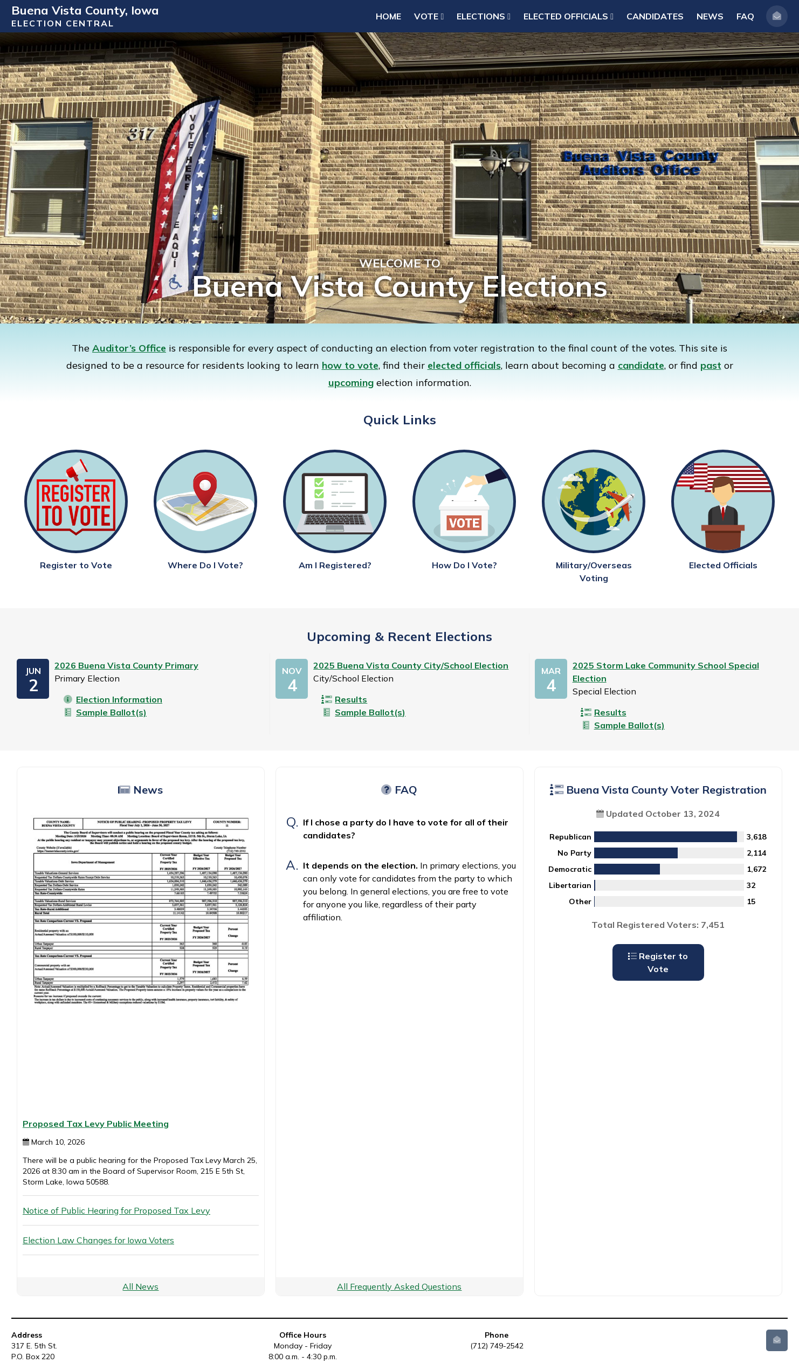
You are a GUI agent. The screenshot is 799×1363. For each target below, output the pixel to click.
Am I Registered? (335, 510)
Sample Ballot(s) (105, 712)
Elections (484, 16)
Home (388, 16)
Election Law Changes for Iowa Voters (98, 1240)
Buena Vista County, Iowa (85, 10)
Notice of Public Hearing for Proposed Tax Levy (116, 1210)
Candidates (655, 16)
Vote (429, 16)
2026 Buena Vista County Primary (126, 665)
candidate (641, 365)
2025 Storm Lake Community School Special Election (666, 672)
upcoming (351, 382)
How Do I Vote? (464, 510)
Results (344, 699)
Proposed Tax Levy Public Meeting (96, 1123)
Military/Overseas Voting (593, 516)
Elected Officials (569, 16)
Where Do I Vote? (205, 510)
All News (140, 1286)
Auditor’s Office (129, 348)
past (710, 365)
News (710, 16)
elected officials (464, 365)
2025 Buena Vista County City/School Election (410, 665)
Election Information (112, 699)
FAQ (745, 16)
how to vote (350, 365)
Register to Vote (76, 510)
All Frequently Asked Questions (399, 1286)
